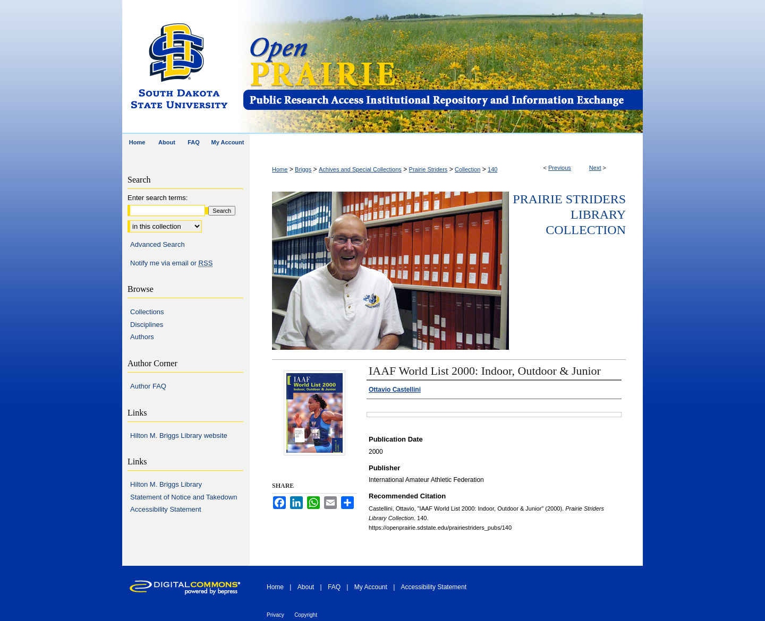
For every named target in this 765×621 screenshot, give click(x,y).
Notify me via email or (171, 263)
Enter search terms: (158, 198)
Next (595, 168)
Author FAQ (148, 386)
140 (492, 169)
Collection (467, 169)
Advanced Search (157, 244)
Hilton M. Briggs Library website (178, 435)
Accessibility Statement (165, 509)
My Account (370, 587)
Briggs (303, 169)
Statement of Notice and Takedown (183, 497)
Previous (559, 168)
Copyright (305, 615)
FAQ (334, 587)
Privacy (275, 615)
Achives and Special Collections (360, 169)
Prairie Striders (428, 169)
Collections (147, 312)
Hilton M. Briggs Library (166, 484)
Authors (142, 337)
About (306, 587)
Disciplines (146, 325)
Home (279, 169)
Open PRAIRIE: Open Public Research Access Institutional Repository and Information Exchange (442, 67)
